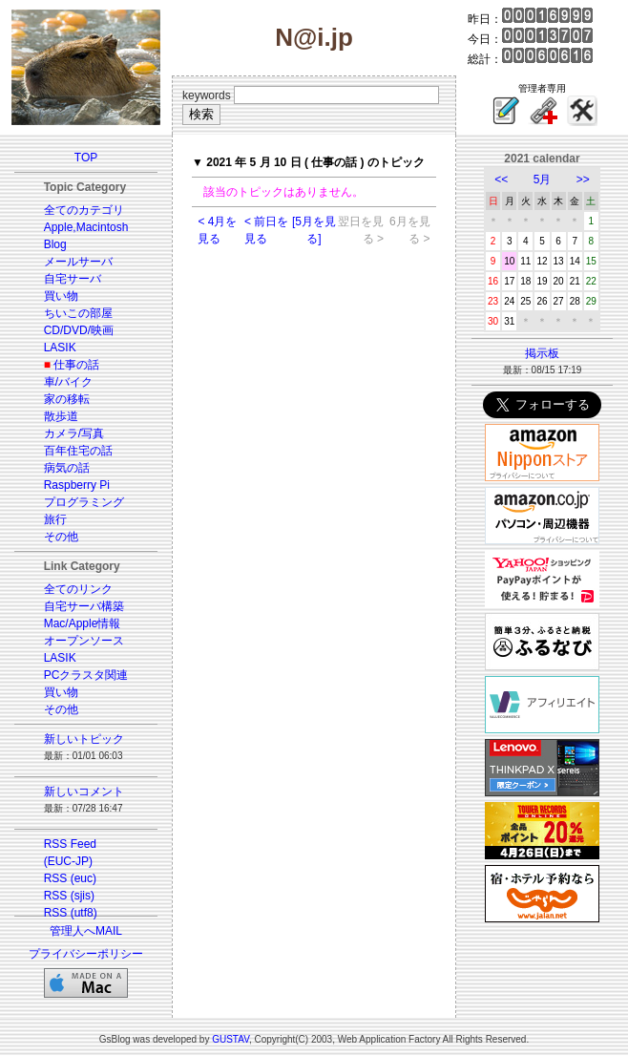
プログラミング (84, 502)
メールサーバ (78, 261)
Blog (55, 244)
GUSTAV (230, 1039)
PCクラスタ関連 (86, 675)
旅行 (55, 519)
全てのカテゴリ (84, 210)
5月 (543, 179)
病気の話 (67, 468)
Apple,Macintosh (86, 227)
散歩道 (61, 416)
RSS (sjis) (69, 895)
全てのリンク (78, 589)
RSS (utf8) (70, 912)
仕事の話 (76, 364)
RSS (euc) (70, 878)
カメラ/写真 (74, 433)
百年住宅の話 (78, 450)
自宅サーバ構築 (84, 606)
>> (583, 179)
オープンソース (84, 640)
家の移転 (67, 399)
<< (501, 179)
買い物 (61, 296)
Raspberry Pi (77, 485)
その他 (61, 536)
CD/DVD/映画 (79, 330)
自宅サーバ (72, 278)
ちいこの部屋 (78, 313)
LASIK (60, 347)
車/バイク (68, 382)
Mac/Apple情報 (82, 623)
